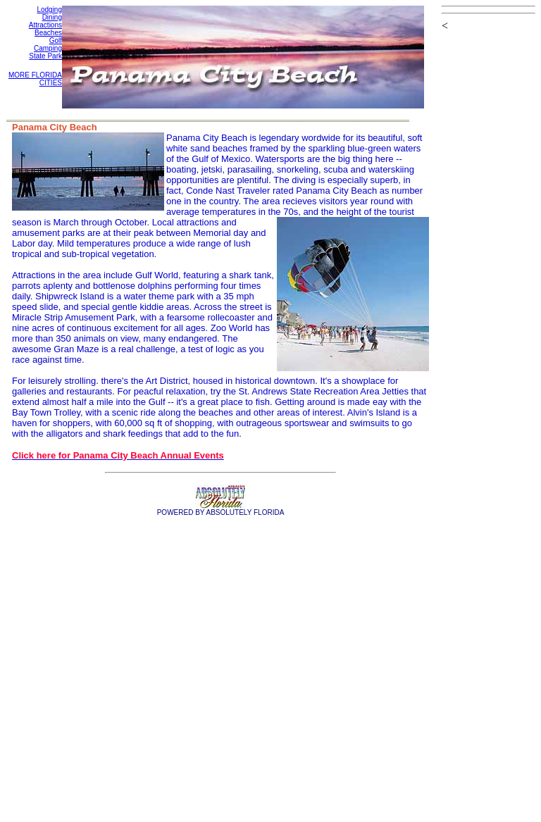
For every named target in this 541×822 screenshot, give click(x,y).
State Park (45, 56)
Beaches (48, 33)
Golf (55, 40)
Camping (48, 48)
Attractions (45, 25)
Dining (52, 17)
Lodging (49, 9)
